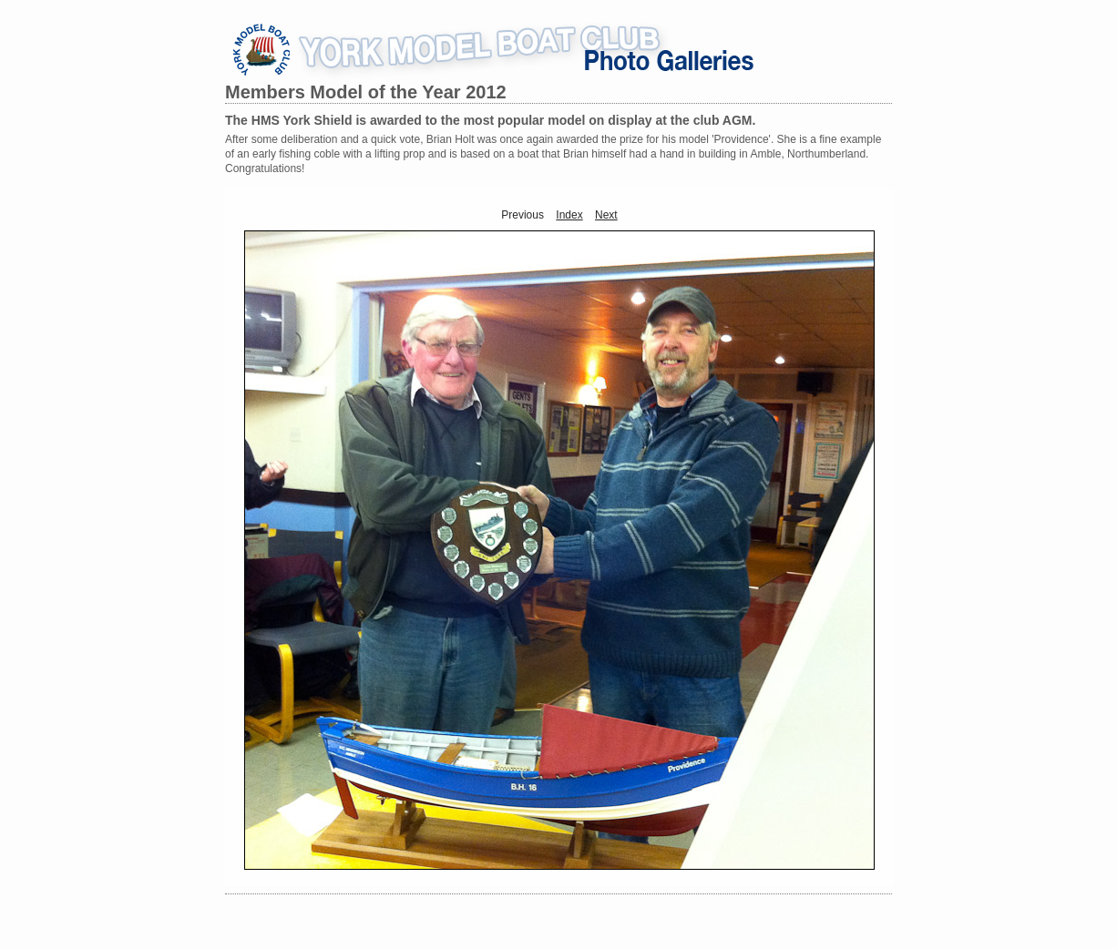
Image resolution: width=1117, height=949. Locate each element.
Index (569, 215)
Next (606, 215)
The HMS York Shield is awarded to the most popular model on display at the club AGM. (490, 120)
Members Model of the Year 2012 (366, 92)
